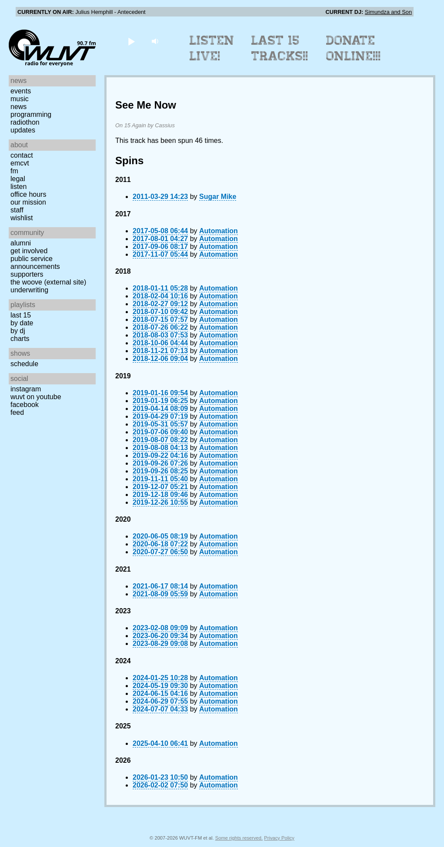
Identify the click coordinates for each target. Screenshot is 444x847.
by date (21, 323)
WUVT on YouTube (35, 396)
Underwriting (29, 290)
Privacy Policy (279, 837)
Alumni (20, 243)
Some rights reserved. (239, 837)
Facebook (24, 404)
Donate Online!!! (353, 48)
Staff (16, 210)
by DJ (17, 330)
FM (14, 171)
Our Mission (28, 202)
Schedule (24, 363)
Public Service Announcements (35, 262)
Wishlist (21, 218)
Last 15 (20, 315)
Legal (17, 178)
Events (20, 91)
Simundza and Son (388, 12)
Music (19, 99)
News (18, 106)
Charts (20, 338)
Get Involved (28, 251)
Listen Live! (212, 48)
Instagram (25, 389)
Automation (218, 231)
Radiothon (25, 122)
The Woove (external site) (48, 282)
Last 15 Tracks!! (279, 48)
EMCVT (19, 163)
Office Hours (28, 194)
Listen (18, 186)
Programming (30, 114)
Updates (22, 130)
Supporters (26, 274)
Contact (21, 155)
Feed (17, 412)
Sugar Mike (217, 196)
